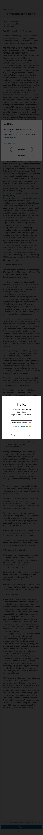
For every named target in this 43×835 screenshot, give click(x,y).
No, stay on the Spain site (22, 426)
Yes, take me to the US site (21, 422)
